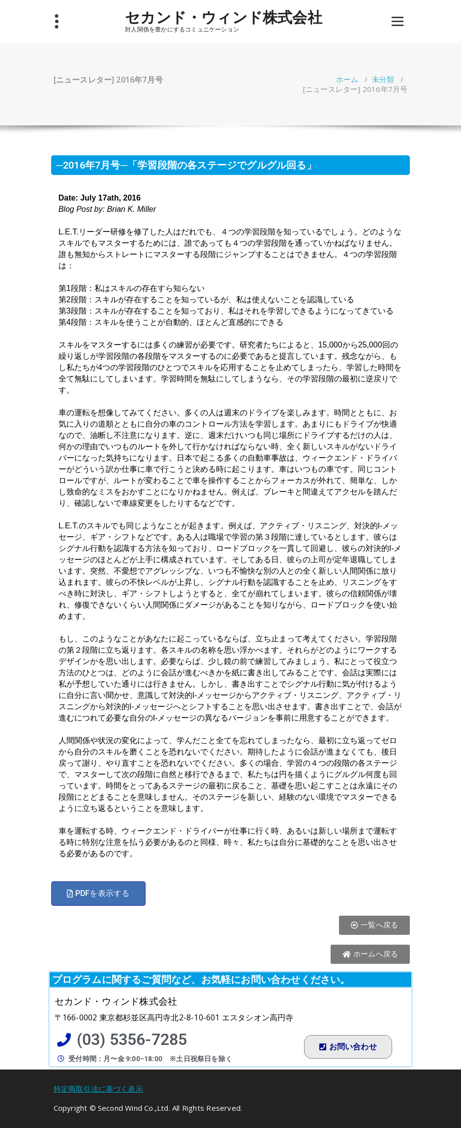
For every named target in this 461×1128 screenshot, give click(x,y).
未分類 (383, 79)
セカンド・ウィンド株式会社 (223, 17)
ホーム (347, 79)
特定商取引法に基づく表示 (98, 1089)
